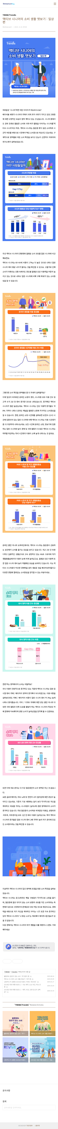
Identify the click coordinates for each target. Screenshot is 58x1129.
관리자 (37, 1125)
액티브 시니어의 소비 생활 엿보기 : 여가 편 (17, 979)
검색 (52, 1107)
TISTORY (30, 1125)
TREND (7, 972)
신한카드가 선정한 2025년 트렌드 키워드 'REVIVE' (20, 982)
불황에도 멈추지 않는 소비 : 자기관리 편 (16, 976)
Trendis (14, 972)
